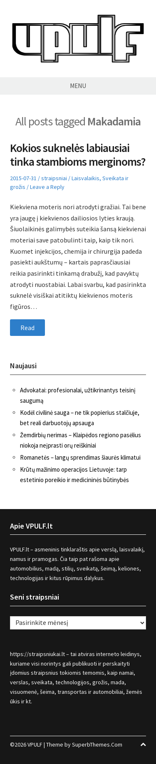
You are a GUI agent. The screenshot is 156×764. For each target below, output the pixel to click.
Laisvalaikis (85, 178)
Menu (78, 86)
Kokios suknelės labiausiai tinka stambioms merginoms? (78, 154)
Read (27, 327)
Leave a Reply (47, 187)
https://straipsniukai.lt (37, 654)
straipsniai (54, 178)
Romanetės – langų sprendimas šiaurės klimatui (80, 457)
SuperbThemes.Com (97, 744)
